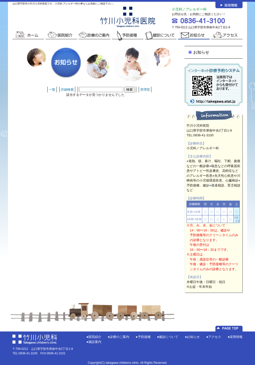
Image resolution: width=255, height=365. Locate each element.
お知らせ (201, 52)
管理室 (145, 89)
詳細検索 (67, 89)
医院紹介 (94, 337)
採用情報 (236, 337)
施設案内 (94, 342)
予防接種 (144, 337)
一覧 (52, 89)
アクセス (214, 337)
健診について (168, 337)
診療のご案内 (119, 337)
